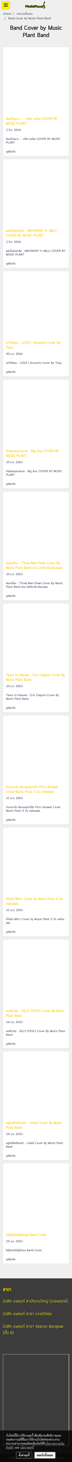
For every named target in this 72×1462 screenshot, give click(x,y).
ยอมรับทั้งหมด (45, 1455)
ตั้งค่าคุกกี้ (24, 1455)
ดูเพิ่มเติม (11, 152)
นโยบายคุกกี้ (27, 1447)
